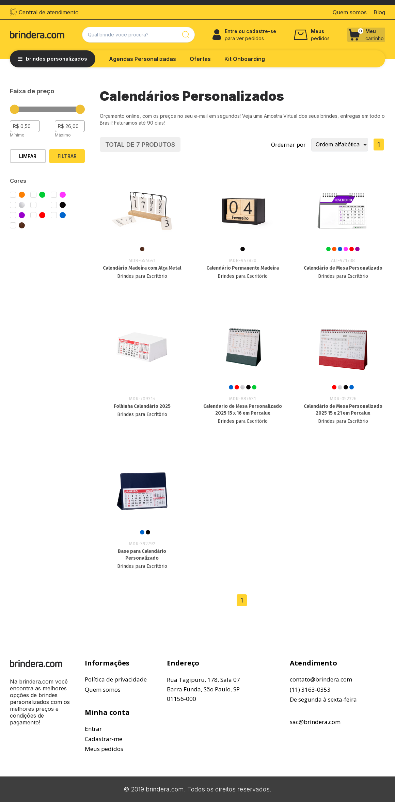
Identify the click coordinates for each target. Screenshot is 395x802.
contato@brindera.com (321, 679)
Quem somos (103, 689)
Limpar (27, 156)
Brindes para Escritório (142, 276)
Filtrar (67, 156)
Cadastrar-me (103, 739)
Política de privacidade (116, 679)
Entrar (93, 729)
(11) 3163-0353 (310, 689)
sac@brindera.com (315, 722)
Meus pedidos (104, 749)
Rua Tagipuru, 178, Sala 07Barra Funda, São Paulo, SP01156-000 (203, 689)
